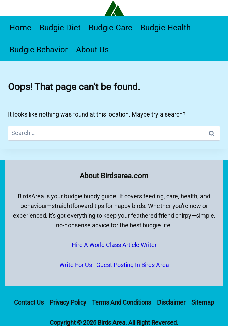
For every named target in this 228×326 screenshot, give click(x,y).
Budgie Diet (60, 27)
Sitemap (202, 302)
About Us (92, 49)
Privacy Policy (68, 302)
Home (20, 27)
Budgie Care (110, 27)
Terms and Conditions (121, 302)
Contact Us (29, 302)
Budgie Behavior (38, 49)
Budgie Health (165, 27)
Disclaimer (171, 302)
